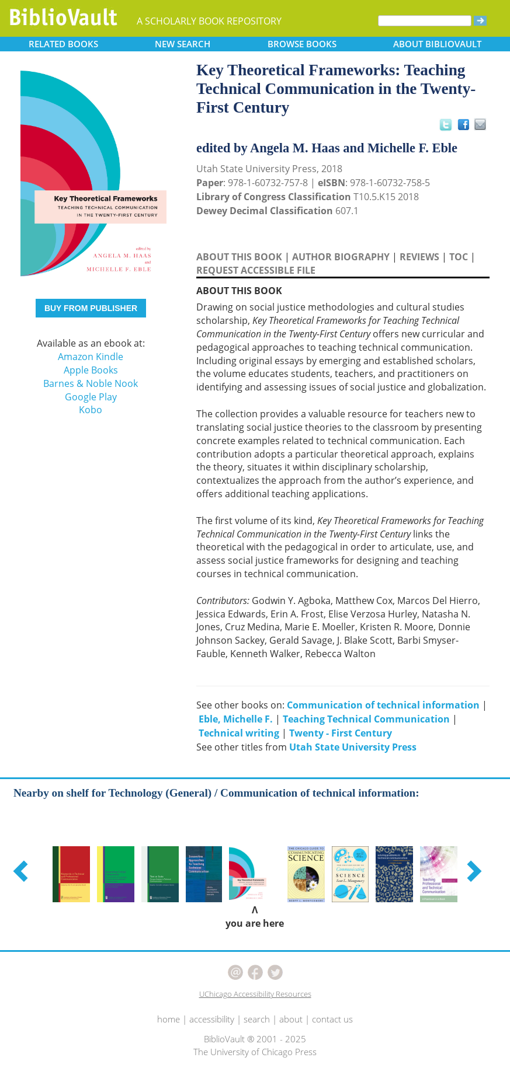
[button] (22, 870)
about (291, 1019)
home (168, 1019)
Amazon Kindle (90, 356)
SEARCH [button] (182, 44)
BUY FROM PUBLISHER (90, 308)
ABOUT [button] (437, 44)
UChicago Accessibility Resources (255, 994)
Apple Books (91, 370)
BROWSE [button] (302, 44)
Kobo (90, 409)
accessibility (211, 1019)
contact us (332, 1019)
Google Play (91, 396)
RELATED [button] (63, 44)
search (257, 1019)
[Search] (424, 20)
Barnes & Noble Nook (90, 383)
